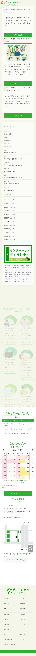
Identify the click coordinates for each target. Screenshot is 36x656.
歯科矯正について (10, 171)
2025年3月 (8, 200)
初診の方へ (8, 140)
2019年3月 (8, 236)
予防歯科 (6, 624)
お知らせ (6, 609)
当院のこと (7, 599)
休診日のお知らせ (10, 153)
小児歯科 (6, 619)
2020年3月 (8, 221)
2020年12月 (8, 218)
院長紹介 (6, 604)
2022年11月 (8, 214)
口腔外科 (23, 619)
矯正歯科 (6, 629)
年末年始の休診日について (13, 159)
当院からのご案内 (9, 645)
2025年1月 (8, 203)
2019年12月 (8, 225)
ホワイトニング (25, 624)
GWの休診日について (11, 190)
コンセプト (23, 599)
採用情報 (23, 609)
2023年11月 (8, 207)
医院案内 (23, 604)
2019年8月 (8, 229)
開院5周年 (7, 146)
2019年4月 (8, 232)
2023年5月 (8, 211)
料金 (5, 634)
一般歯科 (23, 614)
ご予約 (22, 640)
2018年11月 (8, 240)
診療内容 (6, 614)
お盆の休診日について (11, 184)
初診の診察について (11, 134)
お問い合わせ (8, 640)
